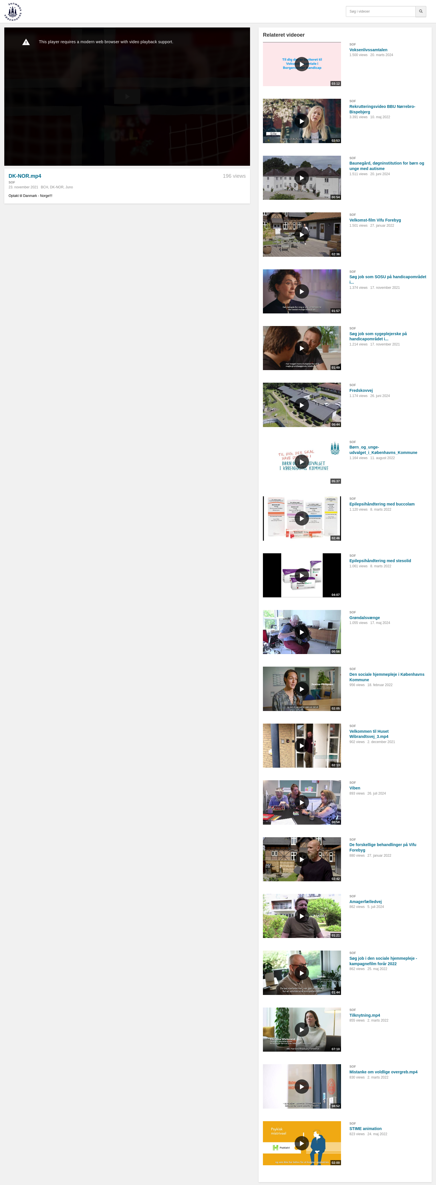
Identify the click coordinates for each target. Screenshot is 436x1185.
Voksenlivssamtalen (369, 50)
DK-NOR (57, 187)
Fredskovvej (361, 390)
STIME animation (366, 1128)
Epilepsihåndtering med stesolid (380, 560)
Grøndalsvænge (365, 617)
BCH (44, 187)
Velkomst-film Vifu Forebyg (375, 220)
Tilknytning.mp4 (365, 1015)
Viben (355, 788)
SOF (12, 182)
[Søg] (420, 11)
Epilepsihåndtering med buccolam (382, 504)
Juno (69, 187)
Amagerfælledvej (366, 901)
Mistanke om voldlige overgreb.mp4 (384, 1072)
